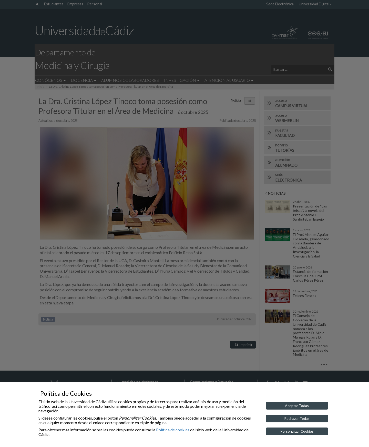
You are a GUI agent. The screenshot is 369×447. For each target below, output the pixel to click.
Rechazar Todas (297, 418)
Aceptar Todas (297, 405)
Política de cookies (172, 429)
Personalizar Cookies (297, 431)
